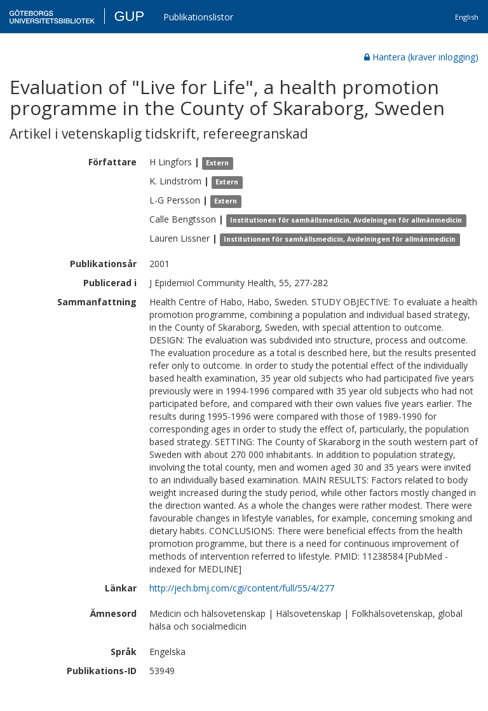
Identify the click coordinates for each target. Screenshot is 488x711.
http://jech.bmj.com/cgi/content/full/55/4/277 (241, 588)
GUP (129, 16)
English (466, 17)
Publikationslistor (198, 17)
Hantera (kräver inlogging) (421, 57)
